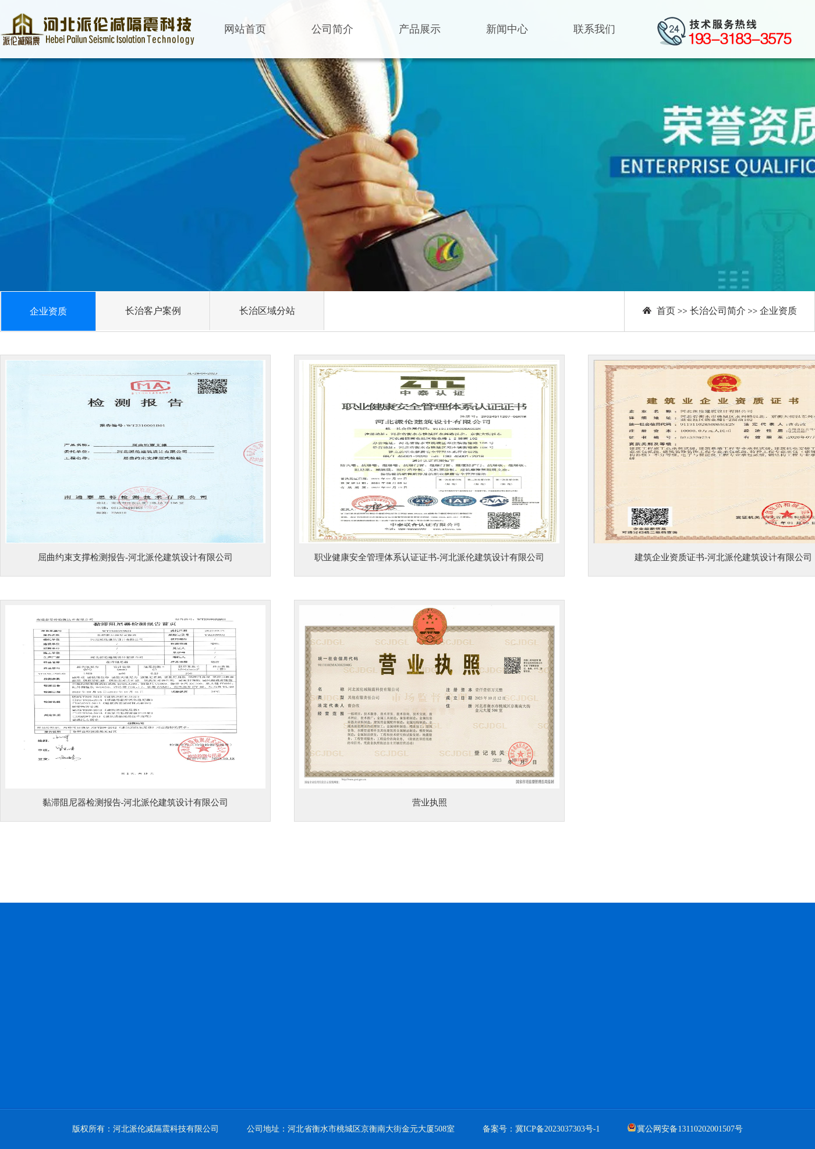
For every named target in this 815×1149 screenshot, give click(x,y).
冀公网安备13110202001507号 (689, 1129)
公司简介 (332, 29)
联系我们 (594, 29)
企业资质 (778, 311)
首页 (666, 311)
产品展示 (420, 29)
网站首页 (245, 29)
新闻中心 (507, 29)
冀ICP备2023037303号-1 (557, 1129)
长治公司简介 (718, 311)
